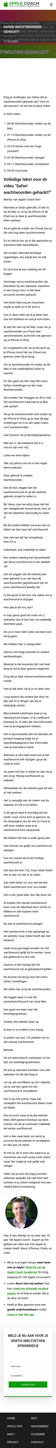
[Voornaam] (28, 1366)
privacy (13, 1442)
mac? (11, 1434)
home (11, 1418)
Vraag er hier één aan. (21, 1314)
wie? (34, 1418)
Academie (38, 1434)
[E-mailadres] (28, 1375)
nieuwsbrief (40, 1426)
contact (37, 1442)
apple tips (14, 1426)
